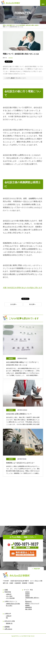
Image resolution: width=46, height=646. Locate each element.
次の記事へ (13, 304)
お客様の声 (8, 594)
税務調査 (27, 605)
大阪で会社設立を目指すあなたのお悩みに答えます (22, 288)
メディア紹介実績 (10, 598)
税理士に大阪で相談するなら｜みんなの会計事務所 (14, 25)
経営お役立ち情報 (30, 25)
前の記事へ (32, 304)
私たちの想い (9, 605)
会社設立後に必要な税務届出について (19, 414)
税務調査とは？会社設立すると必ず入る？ (20, 463)
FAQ (7, 617)
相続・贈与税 (28, 609)
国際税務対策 (28, 607)
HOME (6, 590)
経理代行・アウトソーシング (32, 603)
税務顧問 (27, 593)
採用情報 (7, 626)
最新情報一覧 (9, 623)
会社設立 (36, 25)
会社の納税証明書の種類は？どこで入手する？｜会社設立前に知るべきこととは (22, 363)
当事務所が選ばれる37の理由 (13, 603)
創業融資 (27, 595)
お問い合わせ (8, 629)
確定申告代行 (28, 601)
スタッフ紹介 (9, 596)
